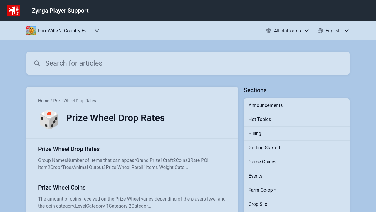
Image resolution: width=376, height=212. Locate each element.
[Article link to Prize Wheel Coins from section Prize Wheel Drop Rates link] (132, 196)
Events (255, 176)
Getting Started (264, 147)
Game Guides (262, 162)
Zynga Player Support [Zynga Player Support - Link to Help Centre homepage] (60, 10)
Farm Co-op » (262, 190)
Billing (255, 133)
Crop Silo (258, 204)
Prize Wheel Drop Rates (74, 100)
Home (43, 100)
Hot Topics (260, 119)
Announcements (266, 105)
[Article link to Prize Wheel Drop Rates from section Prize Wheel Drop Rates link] (132, 158)
